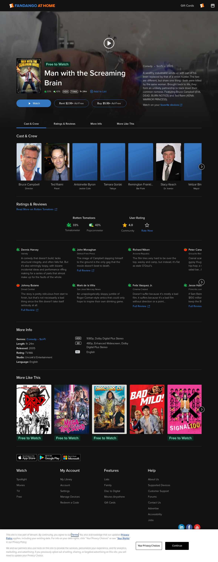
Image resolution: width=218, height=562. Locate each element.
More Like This (125, 123)
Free (19, 496)
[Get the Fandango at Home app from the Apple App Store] (26, 457)
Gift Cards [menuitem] (187, 6)
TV (18, 491)
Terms (74, 534)
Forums (152, 496)
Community (127, 230)
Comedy (32, 339)
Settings (65, 491)
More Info (96, 123)
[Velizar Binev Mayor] (196, 167)
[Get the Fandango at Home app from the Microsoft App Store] (71, 457)
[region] (109, 545)
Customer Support (158, 491)
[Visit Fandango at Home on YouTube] (197, 528)
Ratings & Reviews (64, 123)
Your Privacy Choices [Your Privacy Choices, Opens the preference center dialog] (149, 545)
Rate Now (147, 230)
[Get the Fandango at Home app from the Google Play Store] (49, 457)
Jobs (151, 520)
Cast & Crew (31, 123)
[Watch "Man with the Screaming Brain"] (33, 103)
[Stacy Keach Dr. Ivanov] (168, 167)
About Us (153, 479)
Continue (177, 545)
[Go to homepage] (32, 5)
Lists (106, 479)
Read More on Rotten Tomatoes (36, 209)
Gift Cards (109, 502)
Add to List (100, 91)
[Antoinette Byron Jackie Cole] (84, 167)
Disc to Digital (112, 491)
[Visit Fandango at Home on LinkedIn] (181, 528)
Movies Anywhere (114, 496)
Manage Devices (70, 496)
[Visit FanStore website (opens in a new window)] (212, 5)
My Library (66, 479)
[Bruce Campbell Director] (29, 167)
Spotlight (22, 479)
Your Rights (123, 538)
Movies (21, 485)
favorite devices (171, 105)
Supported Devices (159, 485)
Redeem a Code (69, 502)
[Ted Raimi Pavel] (57, 167)
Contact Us (154, 502)
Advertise (153, 508)
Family (108, 485)
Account (65, 485)
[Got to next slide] (201, 167)
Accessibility (155, 514)
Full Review (85, 270)
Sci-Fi (42, 339)
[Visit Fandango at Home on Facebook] (189, 528)
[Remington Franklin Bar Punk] (140, 167)
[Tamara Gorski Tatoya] (112, 167)
